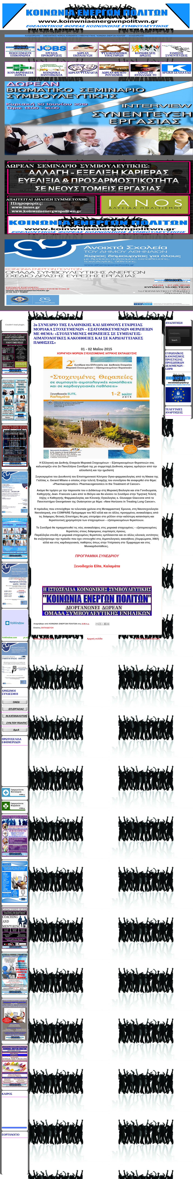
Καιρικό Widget (15, 623)
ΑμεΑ (16, 730)
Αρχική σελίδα (94, 638)
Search (174, 340)
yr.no (25, 637)
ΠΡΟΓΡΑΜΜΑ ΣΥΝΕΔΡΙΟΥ (97, 556)
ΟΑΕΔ (16, 702)
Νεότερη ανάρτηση (43, 638)
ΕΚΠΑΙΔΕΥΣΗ (47, 628)
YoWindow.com (9, 637)
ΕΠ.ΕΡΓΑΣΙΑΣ (16, 709)
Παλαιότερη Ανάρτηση (148, 638)
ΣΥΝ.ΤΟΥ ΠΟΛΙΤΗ (16, 723)
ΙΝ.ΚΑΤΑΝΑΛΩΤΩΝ (16, 716)
